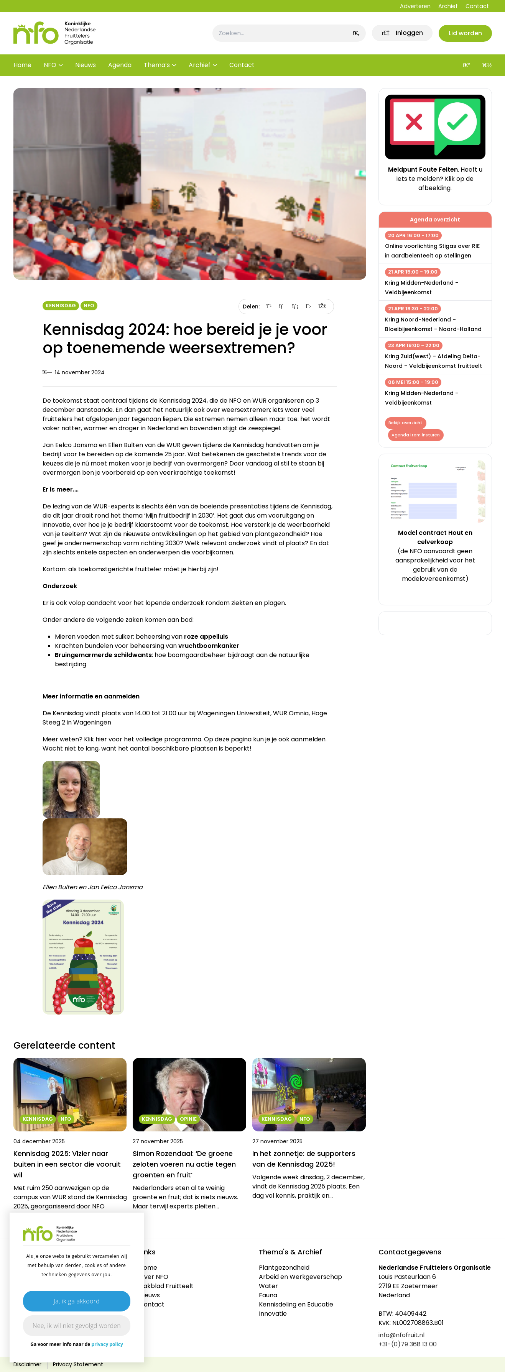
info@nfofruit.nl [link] (401, 1335)
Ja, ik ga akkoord (77, 1301)
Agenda (120, 65)
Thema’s (157, 65)
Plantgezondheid (284, 1267)
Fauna (268, 1295)
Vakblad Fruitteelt (166, 1286)
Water (268, 1286)
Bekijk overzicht (406, 423)
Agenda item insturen (416, 435)
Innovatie (273, 1313)
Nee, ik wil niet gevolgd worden (77, 1325)
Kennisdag (61, 305)
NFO (50, 65)
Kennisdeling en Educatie (296, 1304)
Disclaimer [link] (27, 1364)
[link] (401, 33)
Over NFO (153, 1276)
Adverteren (415, 6)
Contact (477, 6)
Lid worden (465, 33)
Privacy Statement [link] (78, 1364)
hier (101, 739)
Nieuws (85, 65)
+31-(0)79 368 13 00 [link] (407, 1344)
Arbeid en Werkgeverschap (300, 1276)
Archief (448, 6)
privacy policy (107, 1344)
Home (22, 65)
